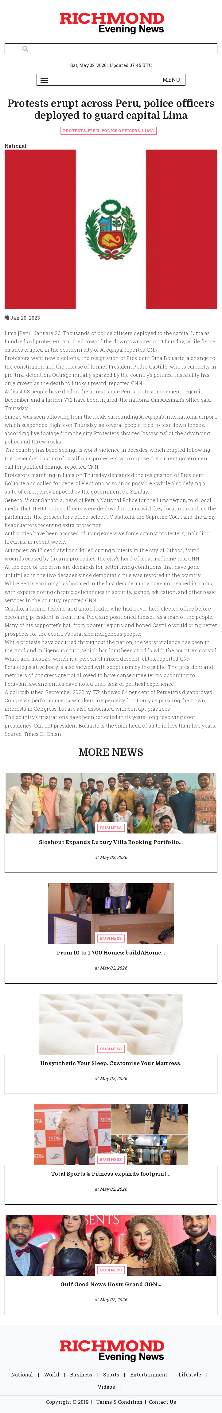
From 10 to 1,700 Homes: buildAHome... (111, 953)
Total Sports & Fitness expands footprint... (110, 1174)
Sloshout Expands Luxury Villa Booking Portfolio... (111, 842)
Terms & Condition (119, 1402)
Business (111, 827)
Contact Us (162, 1402)
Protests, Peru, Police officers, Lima (108, 130)
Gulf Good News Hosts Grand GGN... (110, 1284)
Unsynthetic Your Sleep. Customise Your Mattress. (111, 1063)
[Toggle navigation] (44, 79)
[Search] (111, 48)
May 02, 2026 (113, 857)
